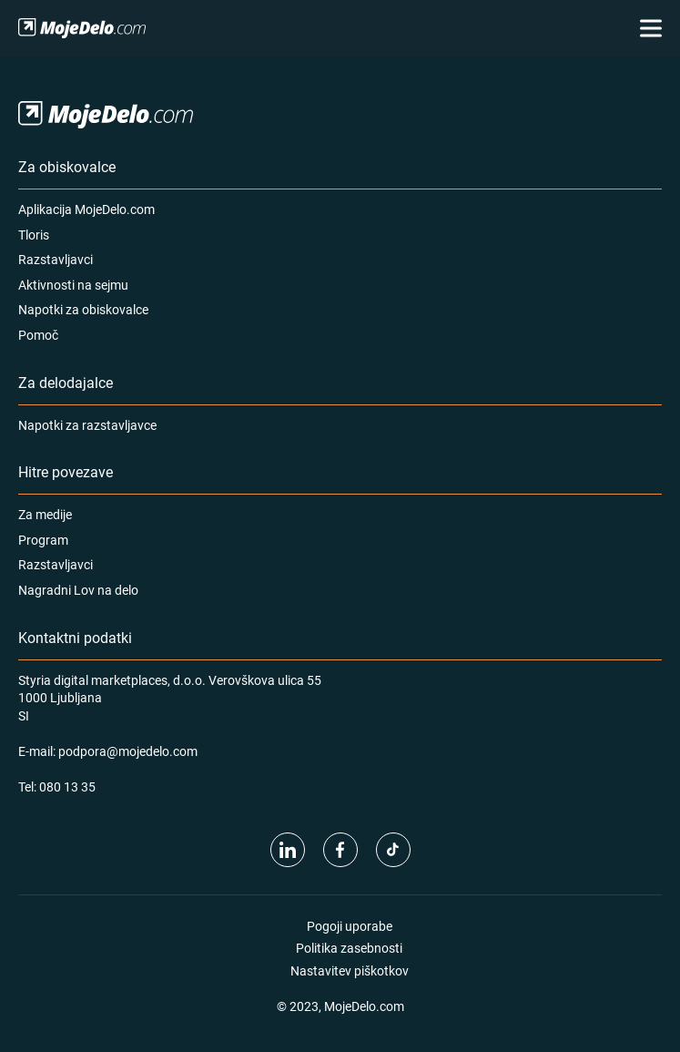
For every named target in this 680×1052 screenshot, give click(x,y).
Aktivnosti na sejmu (73, 284)
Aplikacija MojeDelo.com (86, 209)
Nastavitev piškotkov (349, 970)
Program (43, 539)
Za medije (45, 514)
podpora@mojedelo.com (128, 751)
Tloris (33, 234)
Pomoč (38, 334)
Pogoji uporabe (349, 926)
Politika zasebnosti (349, 947)
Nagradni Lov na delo (78, 589)
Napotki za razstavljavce (87, 425)
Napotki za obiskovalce (83, 309)
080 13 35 (67, 786)
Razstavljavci (55, 259)
